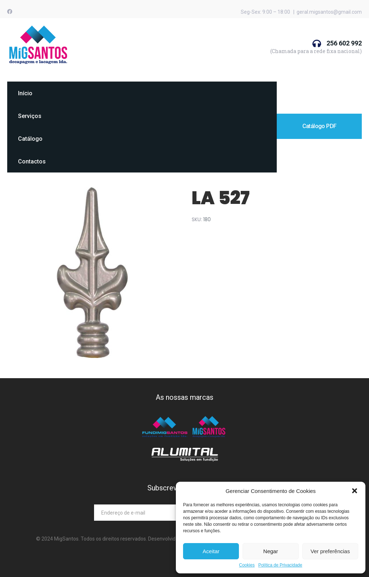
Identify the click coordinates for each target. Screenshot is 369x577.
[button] (354, 490)
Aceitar (211, 551)
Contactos (32, 161)
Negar (270, 551)
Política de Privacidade (280, 565)
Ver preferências (330, 551)
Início (25, 93)
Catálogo (30, 138)
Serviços (29, 116)
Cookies (246, 565)
